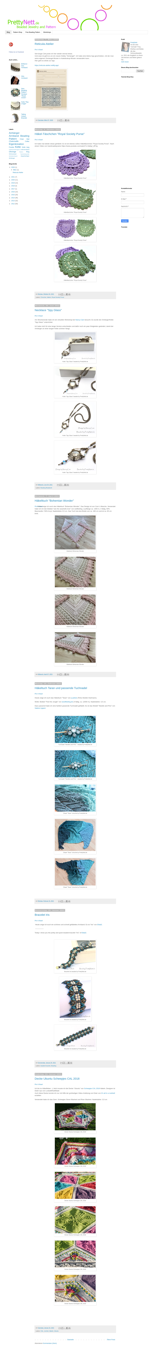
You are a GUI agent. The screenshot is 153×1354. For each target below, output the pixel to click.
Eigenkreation (16, 144)
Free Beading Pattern (33, 32)
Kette (18, 147)
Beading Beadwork (46, 488)
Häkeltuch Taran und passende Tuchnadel (61, 688)
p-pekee (74, 698)
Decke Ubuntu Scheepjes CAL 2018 (57, 1078)
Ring (27, 152)
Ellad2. (99, 925)
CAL (42, 1331)
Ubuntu (56, 1331)
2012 (13, 204)
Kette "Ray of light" (25, 103)
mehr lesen (125, 62)
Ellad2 (84, 933)
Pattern (21, 152)
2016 (13, 192)
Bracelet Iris (42, 914)
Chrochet (43, 297)
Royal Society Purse (58, 297)
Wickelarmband (13, 156)
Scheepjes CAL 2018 (92, 1088)
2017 (13, 189)
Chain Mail (24, 139)
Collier (27, 141)
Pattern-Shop (17, 32)
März (15, 170)
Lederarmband (24, 149)
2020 (13, 180)
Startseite (70, 1340)
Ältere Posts (111, 1340)
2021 (13, 177)
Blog (8, 32)
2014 (13, 198)
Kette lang (25, 147)
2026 (13, 167)
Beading (53, 1066)
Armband (14, 136)
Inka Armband (24, 77)
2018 (13, 186)
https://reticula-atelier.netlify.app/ (47, 65)
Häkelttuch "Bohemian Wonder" (54, 500)
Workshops (47, 32)
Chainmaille (13, 141)
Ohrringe (12, 152)
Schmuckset (12, 154)
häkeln (49, 297)
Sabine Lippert (40, 708)
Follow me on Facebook (16, 52)
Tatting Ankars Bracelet (24, 116)
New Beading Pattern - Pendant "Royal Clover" (24, 93)
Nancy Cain (79, 320)
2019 (13, 183)
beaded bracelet (45, 1066)
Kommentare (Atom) (50, 1343)
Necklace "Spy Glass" (48, 310)
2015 (13, 195)
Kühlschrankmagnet (14, 149)
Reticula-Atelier (44, 43)
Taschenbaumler (24, 154)
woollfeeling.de (67, 702)
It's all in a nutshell (108, 1093)
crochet (46, 1331)
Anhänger (14, 133)
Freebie (11, 147)
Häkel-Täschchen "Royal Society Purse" (60, 134)
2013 (13, 201)
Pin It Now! (39, 50)
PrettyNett (133, 42)
